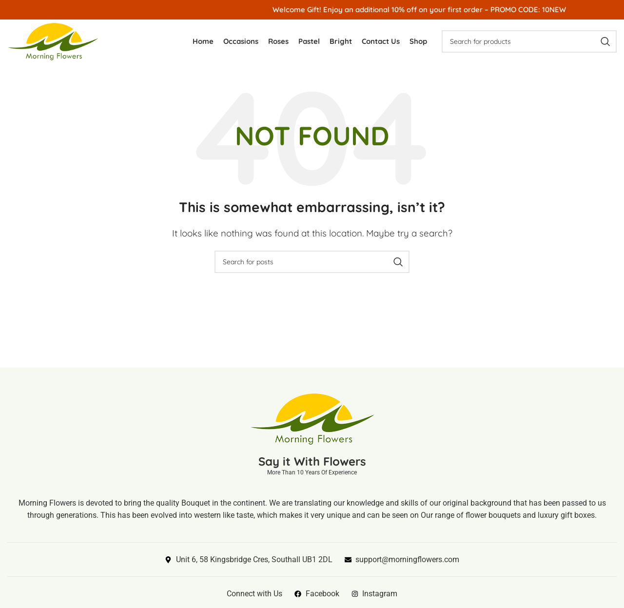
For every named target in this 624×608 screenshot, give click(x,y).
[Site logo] (52, 40)
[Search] (529, 41)
